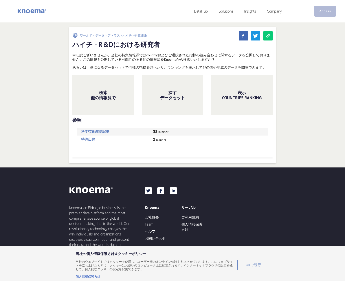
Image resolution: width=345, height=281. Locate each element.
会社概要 (152, 217)
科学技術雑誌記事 (95, 131)
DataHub (201, 11)
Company (274, 11)
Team (149, 224)
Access (325, 11)
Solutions (226, 11)
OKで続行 (253, 265)
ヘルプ (150, 231)
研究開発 (140, 35)
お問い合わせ (155, 238)
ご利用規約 (190, 217)
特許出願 (88, 139)
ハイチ (127, 35)
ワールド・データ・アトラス (100, 35)
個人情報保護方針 (191, 227)
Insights (250, 11)
